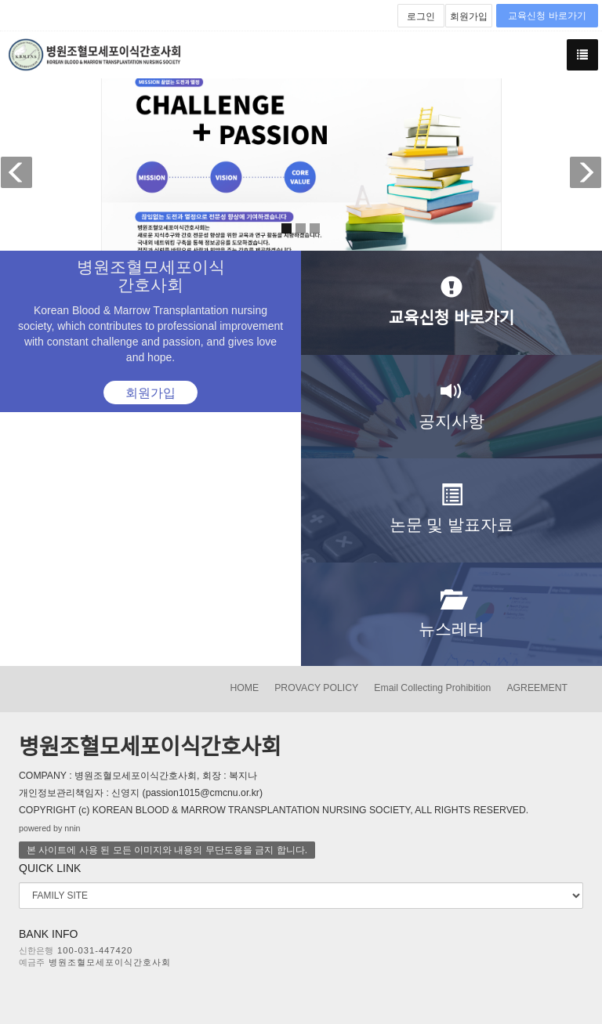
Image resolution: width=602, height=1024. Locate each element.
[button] (21, 164)
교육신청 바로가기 (547, 15)
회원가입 (469, 16)
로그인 (421, 16)
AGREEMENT (537, 687)
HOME (244, 687)
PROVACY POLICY (316, 687)
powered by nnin (50, 828)
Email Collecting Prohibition (432, 687)
